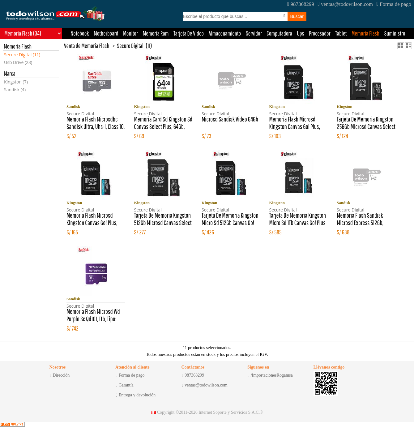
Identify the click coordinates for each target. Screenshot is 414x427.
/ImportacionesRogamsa (270, 375)
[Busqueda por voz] (284, 16)
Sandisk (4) (15, 89)
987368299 (300, 4)
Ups (300, 33)
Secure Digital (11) (22, 55)
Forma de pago (394, 4)
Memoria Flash (365, 33)
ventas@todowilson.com (345, 4)
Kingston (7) (16, 82)
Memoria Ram (156, 33)
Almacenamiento (225, 33)
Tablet (341, 33)
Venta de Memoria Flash (86, 45)
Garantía (125, 385)
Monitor (130, 33)
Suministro (394, 33)
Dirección (60, 375)
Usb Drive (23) (18, 62)
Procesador (320, 33)
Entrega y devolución (136, 395)
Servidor (254, 33)
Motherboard (106, 33)
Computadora (279, 33)
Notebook (79, 33)
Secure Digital (130, 45)
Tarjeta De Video (188, 33)
